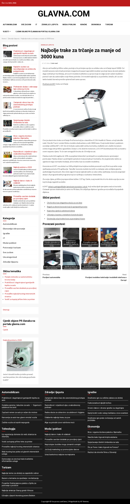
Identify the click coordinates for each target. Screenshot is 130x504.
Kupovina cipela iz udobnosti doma (61, 210)
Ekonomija (96, 24)
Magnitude (73, 501)
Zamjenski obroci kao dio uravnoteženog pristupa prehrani (23, 104)
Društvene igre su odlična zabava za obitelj (105, 398)
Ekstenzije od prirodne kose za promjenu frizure (66, 218)
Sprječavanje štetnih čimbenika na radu (21, 121)
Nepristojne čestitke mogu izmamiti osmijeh (63, 444)
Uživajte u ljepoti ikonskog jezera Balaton (18, 495)
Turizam (109, 24)
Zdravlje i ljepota (50, 24)
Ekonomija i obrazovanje (14, 228)
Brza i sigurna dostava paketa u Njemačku (22, 137)
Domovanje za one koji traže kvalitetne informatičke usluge (17, 460)
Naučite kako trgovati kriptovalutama (102, 437)
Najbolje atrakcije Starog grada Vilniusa (17, 490)
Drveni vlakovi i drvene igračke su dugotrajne (106, 408)
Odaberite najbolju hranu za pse (57, 417)
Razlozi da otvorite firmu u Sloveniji (102, 452)
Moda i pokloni (69, 24)
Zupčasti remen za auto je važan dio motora (19, 412)
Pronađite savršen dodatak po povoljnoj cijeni (24, 197)
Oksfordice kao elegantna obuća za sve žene (64, 202)
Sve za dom (26, 24)
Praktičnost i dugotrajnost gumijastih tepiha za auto (23, 52)
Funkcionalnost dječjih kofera (99, 403)
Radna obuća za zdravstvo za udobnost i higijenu (64, 412)
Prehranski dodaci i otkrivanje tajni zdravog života (25, 88)
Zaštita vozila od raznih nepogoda (15, 422)
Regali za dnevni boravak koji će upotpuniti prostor (67, 206)
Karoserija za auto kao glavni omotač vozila (19, 417)
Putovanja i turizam (12, 247)
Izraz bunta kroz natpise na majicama (60, 454)
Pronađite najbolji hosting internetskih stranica (21, 447)
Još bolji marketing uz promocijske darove (62, 449)
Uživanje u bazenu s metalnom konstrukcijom (65, 214)
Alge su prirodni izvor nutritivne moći (59, 422)
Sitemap (6, 309)
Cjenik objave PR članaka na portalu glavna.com (38, 31)
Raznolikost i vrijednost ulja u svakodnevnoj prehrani (25, 153)
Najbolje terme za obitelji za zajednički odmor (20, 473)
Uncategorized (10, 257)
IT (36, 24)
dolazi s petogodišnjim (57, 186)
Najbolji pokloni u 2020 (22, 167)
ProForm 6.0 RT (49, 84)
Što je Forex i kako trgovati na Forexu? (103, 447)
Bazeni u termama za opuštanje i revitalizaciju (20, 478)
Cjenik (5, 329)
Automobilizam (10, 24)
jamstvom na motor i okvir (77, 186)
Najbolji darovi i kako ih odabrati (57, 434)
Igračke (83, 24)
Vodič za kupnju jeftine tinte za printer (17, 442)
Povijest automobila (63, 275)
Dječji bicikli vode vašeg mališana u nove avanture (108, 413)
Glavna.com (64, 13)
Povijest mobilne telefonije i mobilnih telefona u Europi (105, 277)
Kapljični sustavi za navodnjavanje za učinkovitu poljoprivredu (24, 69)
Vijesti (6, 31)
